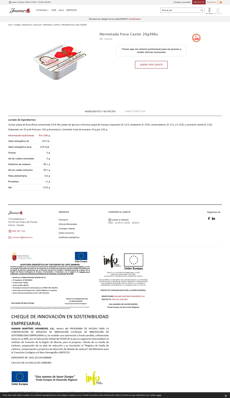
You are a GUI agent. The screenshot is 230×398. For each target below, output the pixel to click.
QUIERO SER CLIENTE (151, 64)
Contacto (63, 219)
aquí (159, 395)
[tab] (100, 111)
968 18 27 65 (199, 2)
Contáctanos (134, 19)
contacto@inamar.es (22, 237)
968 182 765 (18, 231)
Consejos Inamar (67, 228)
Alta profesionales (68, 224)
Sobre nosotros (66, 232)
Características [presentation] (135, 111)
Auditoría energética (69, 237)
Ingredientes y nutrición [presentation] (100, 111)
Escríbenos (211, 2)
